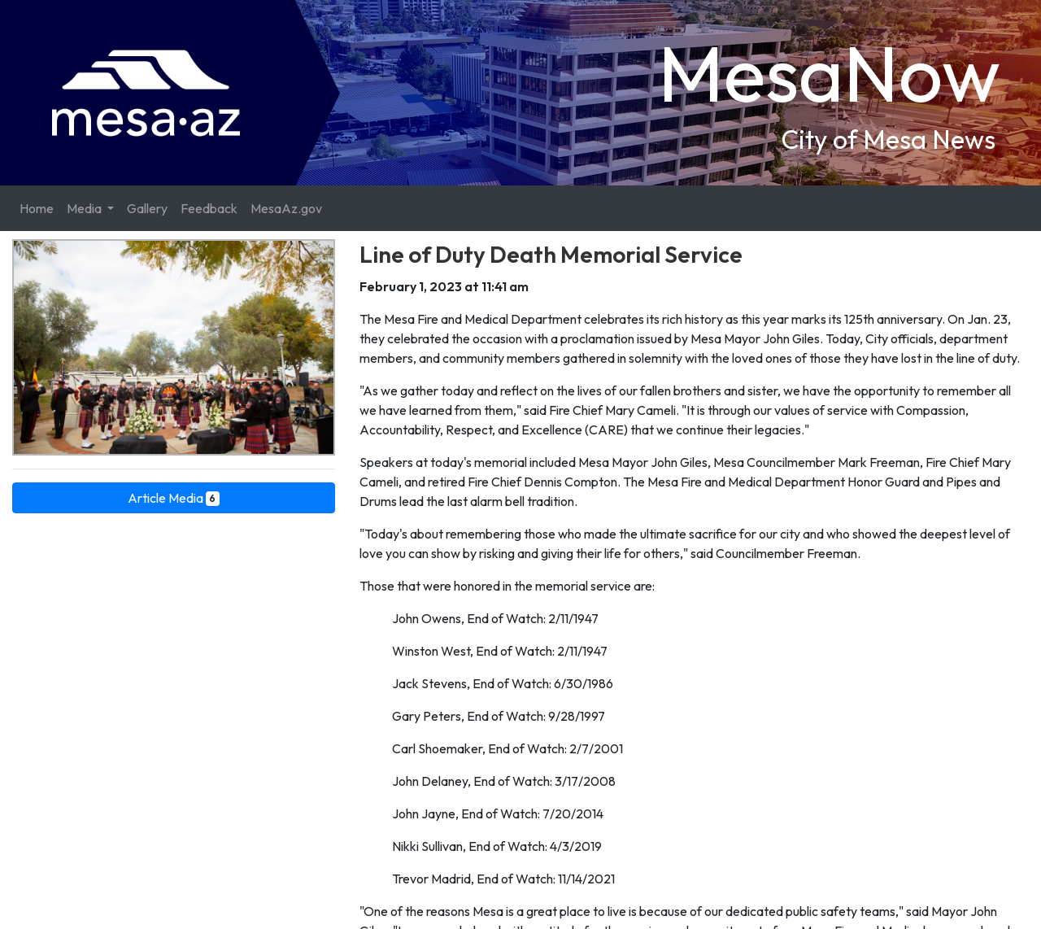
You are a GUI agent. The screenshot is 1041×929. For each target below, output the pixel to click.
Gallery (147, 208)
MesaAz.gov (286, 208)
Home (37, 208)
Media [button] (85, 208)
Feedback (209, 208)
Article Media (174, 498)
